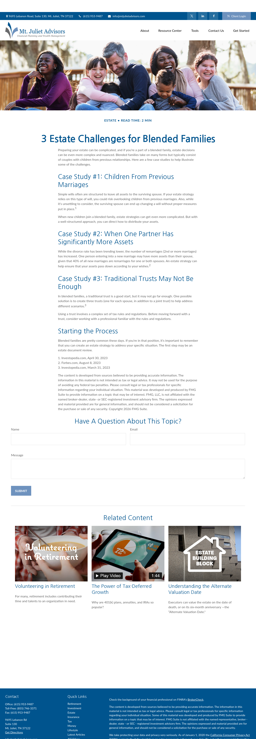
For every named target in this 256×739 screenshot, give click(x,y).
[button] (145, 18)
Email (134, 417)
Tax (70, 709)
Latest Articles (76, 722)
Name (15, 417)
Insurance (73, 705)
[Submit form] (21, 479)
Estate (71, 700)
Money (72, 713)
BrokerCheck (195, 687)
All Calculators (76, 731)
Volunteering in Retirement (45, 574)
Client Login (236, 4)
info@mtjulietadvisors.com (126, 4)
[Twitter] (191, 4)
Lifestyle (73, 718)
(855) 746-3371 (27, 696)
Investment (74, 696)
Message (17, 443)
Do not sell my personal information (227, 727)
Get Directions (14, 720)
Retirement (74, 691)
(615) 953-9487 (90, 4)
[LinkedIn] (202, 4)
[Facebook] (213, 4)
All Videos (74, 727)
